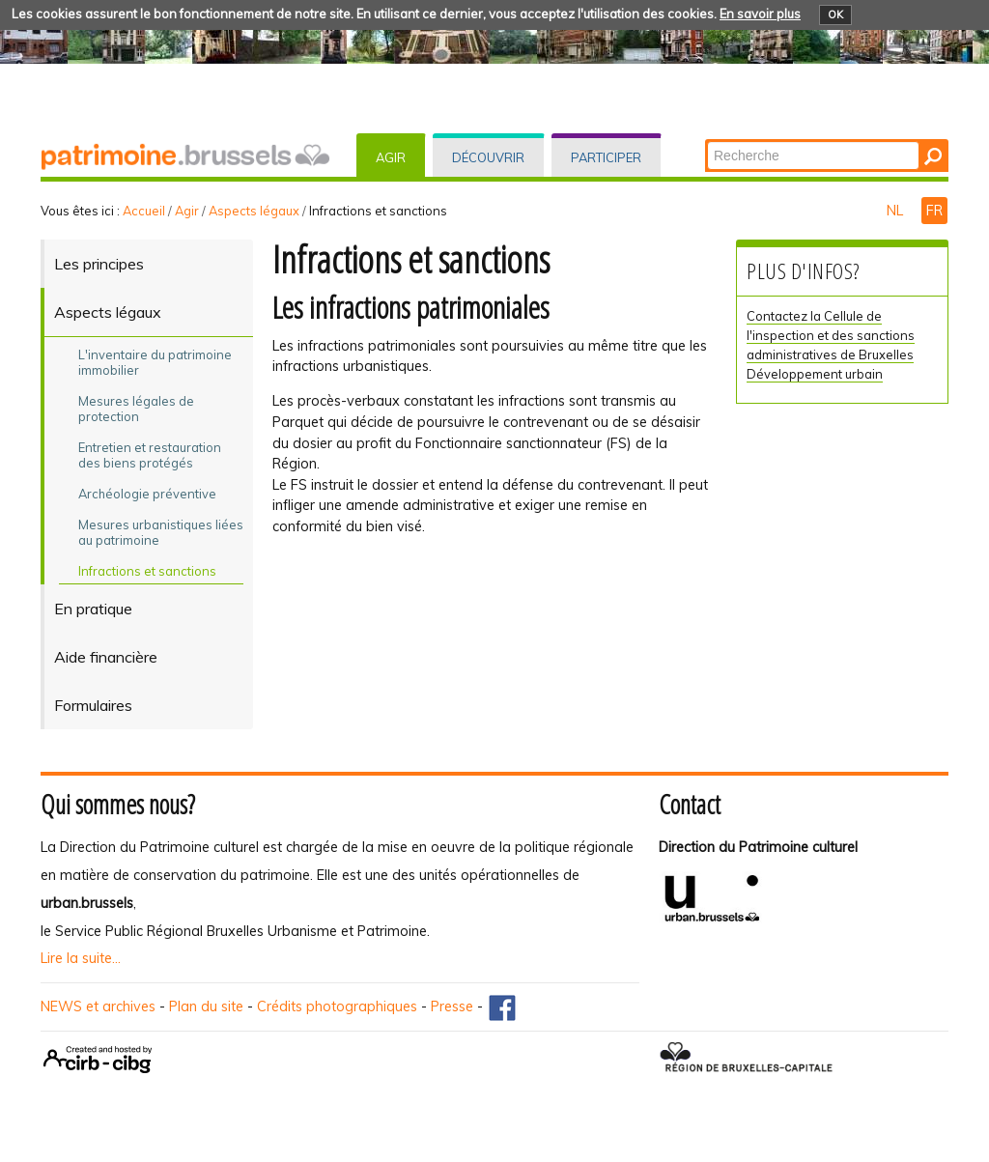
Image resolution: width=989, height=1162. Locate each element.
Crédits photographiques (337, 1006)
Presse (452, 1006)
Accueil (144, 210)
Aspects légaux (254, 210)
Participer (606, 157)
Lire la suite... (81, 958)
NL (897, 210)
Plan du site (206, 1006)
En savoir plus (760, 13)
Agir (391, 157)
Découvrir (488, 157)
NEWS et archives (98, 1006)
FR (934, 210)
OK (835, 14)
